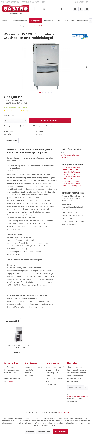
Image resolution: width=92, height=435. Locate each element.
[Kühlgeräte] (35, 20)
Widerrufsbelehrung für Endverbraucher (55, 368)
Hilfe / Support (52, 373)
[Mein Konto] (80, 9)
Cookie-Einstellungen (33, 367)
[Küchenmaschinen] (19, 20)
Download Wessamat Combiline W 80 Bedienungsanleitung (70, 178)
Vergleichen (10, 126)
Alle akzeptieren (44, 431)
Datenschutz (51, 384)
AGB (47, 381)
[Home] (4, 20)
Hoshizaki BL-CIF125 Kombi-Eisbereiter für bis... (19, 346)
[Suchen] (60, 9)
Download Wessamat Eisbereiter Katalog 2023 (71, 184)
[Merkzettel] (75, 9)
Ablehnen (30, 431)
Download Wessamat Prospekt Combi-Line (70, 168)
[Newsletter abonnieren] (86, 387)
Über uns (49, 375)
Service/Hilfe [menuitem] (82, 2)
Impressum (29, 375)
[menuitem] (48, 9)
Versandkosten (64, 412)
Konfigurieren (60, 431)
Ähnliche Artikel (12, 321)
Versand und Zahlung (54, 378)
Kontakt (28, 373)
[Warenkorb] (86, 9)
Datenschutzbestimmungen (78, 396)
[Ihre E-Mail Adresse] (75, 387)
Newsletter (29, 370)
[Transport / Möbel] (52, 20)
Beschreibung (11, 140)
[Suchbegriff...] (48, 9)
